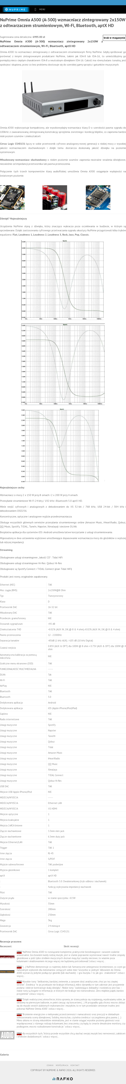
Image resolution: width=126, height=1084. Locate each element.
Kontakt (75, 1065)
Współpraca (62, 1065)
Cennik (50, 1065)
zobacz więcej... (97, 961)
